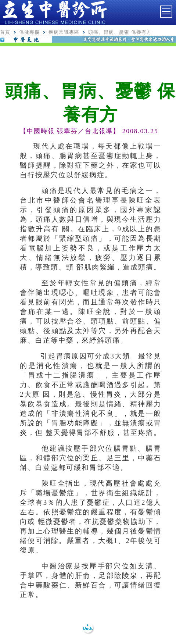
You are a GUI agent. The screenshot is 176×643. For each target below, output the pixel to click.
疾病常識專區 (64, 32)
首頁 (5, 32)
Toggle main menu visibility (167, 9)
